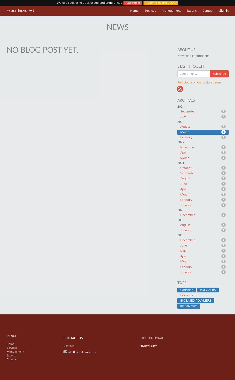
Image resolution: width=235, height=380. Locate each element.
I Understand (133, 2)
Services (12, 347)
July (203, 117)
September (203, 111)
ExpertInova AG (20, 10)
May (203, 251)
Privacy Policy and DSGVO (161, 2)
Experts (11, 355)
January (203, 205)
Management (15, 351)
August (203, 127)
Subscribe (219, 74)
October (203, 168)
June (203, 184)
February (203, 137)
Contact (68, 346)
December (203, 215)
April (203, 152)
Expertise (12, 359)
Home (10, 344)
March (203, 132)
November (203, 147)
